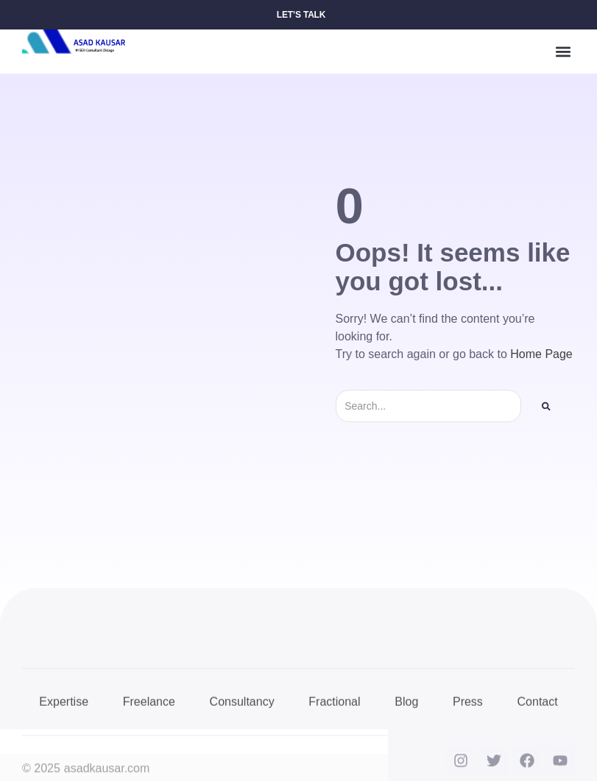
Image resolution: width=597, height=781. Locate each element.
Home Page (541, 354)
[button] (563, 52)
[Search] (546, 406)
